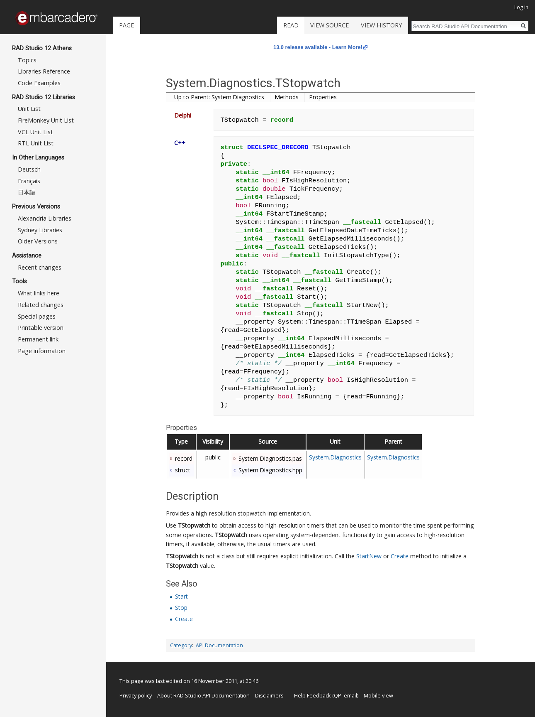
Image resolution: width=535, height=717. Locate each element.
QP (337, 695)
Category (181, 645)
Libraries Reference (44, 71)
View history (381, 25)
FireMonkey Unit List (46, 120)
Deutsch (29, 169)
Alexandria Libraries (44, 218)
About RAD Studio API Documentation (203, 695)
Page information (42, 351)
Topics (27, 60)
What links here (38, 293)
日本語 (26, 192)
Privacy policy (135, 695)
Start (181, 596)
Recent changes (39, 267)
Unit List (29, 109)
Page (126, 25)
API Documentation (219, 645)
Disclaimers (269, 695)
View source (329, 25)
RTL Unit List (36, 143)
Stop (181, 607)
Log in (521, 7)
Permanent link (38, 339)
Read (291, 25)
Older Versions (38, 241)
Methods (287, 97)
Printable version (40, 327)
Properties (323, 97)
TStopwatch (194, 525)
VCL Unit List (35, 132)
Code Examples (39, 83)
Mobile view (378, 695)
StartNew (369, 556)
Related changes (40, 305)
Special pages (37, 316)
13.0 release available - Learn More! (317, 47)
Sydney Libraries (40, 230)
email (350, 695)
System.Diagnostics (335, 457)
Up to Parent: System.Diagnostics (219, 97)
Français (29, 181)
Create (400, 556)
